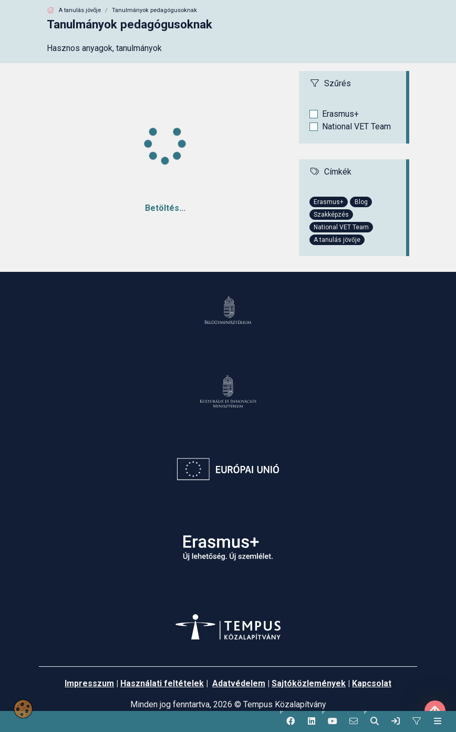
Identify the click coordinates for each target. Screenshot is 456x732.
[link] (395, 721)
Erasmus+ (340, 114)
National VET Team (356, 126)
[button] (290, 721)
